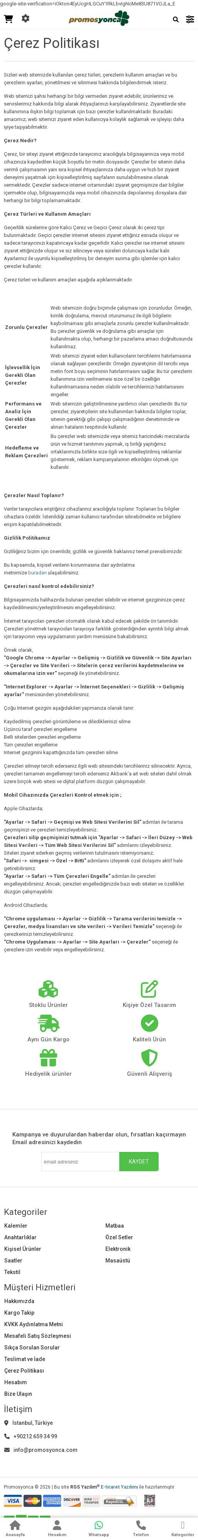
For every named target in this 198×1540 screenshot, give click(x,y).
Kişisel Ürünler (22, 1249)
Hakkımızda (19, 1301)
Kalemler (15, 1226)
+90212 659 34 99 (30, 1436)
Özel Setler (119, 1237)
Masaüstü (117, 1260)
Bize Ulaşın (18, 1394)
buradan (37, 573)
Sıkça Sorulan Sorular (32, 1347)
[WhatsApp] (98, 1529)
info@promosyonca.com (41, 1450)
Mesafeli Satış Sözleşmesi (37, 1336)
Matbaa (114, 1226)
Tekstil (12, 1272)
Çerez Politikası (24, 1371)
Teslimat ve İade (24, 1359)
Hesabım (15, 1382)
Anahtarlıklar (20, 1237)
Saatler (13, 1260)
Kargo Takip (19, 1313)
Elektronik (117, 1249)
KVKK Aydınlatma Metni (33, 1324)
